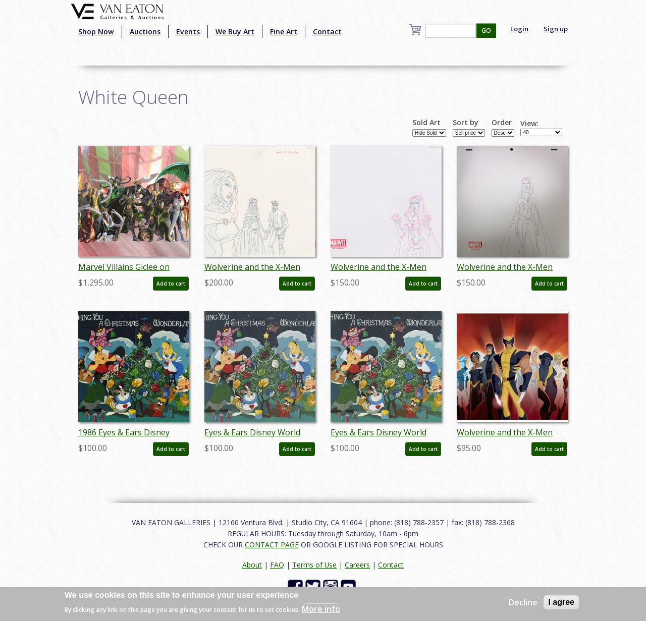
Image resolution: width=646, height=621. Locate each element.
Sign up (556, 28)
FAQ (277, 565)
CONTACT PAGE (272, 544)
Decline (523, 602)
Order (502, 122)
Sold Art (426, 122)
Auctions (145, 31)
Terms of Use (314, 565)
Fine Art (283, 31)
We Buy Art (235, 31)
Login (519, 28)
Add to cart (170, 283)
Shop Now (96, 31)
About (252, 565)
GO (486, 30)
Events (188, 31)
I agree (561, 602)
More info (321, 608)
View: (529, 123)
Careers (357, 565)
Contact (327, 31)
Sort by (465, 122)
